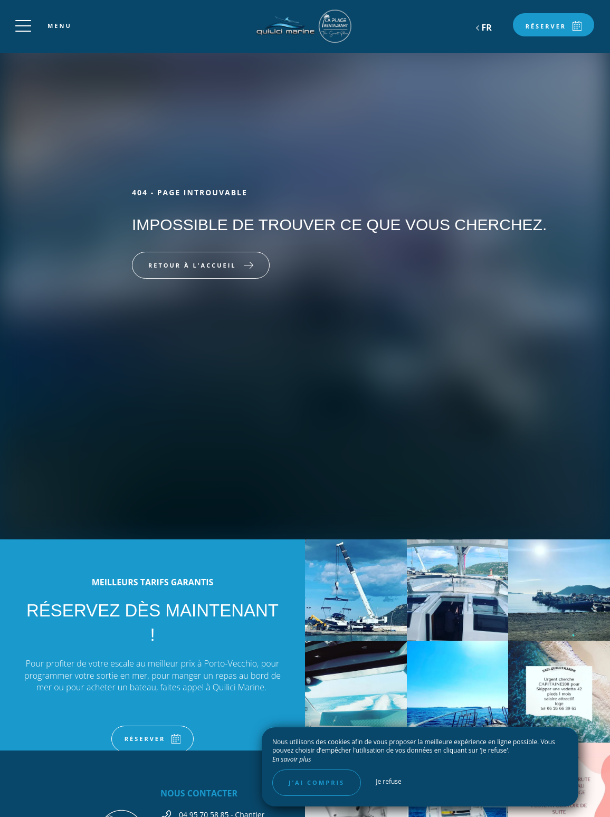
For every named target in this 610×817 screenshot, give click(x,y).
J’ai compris (317, 782)
